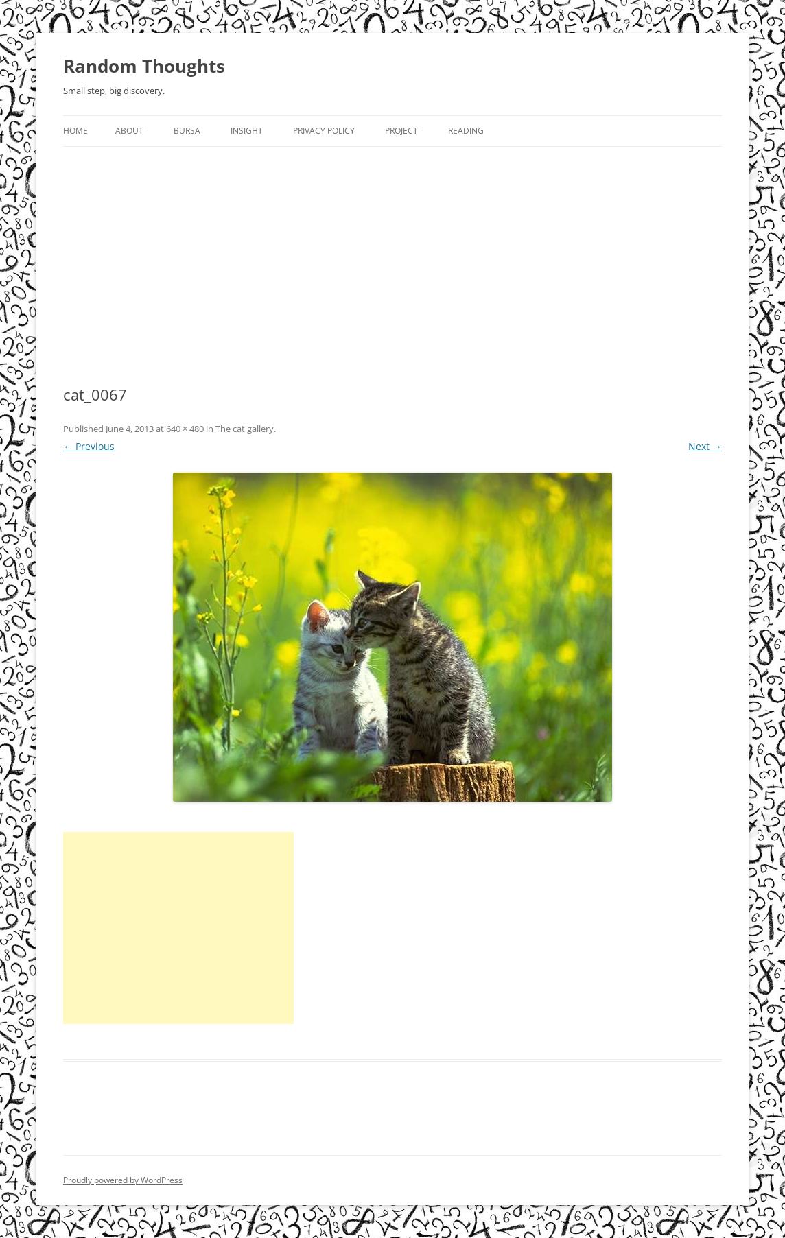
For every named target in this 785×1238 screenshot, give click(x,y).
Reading (466, 130)
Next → (705, 446)
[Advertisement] (392, 250)
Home (75, 130)
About (129, 130)
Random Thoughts (144, 65)
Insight (247, 130)
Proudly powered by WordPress (123, 1180)
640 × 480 (185, 428)
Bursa (187, 130)
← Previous (89, 446)
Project (401, 130)
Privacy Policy (324, 130)
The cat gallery (244, 428)
